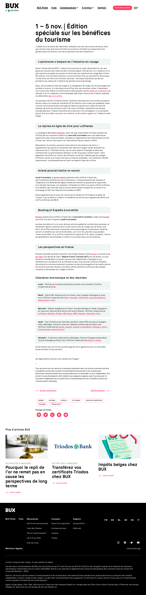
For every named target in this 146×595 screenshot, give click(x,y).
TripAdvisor (103, 91)
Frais (54, 8)
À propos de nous (58, 528)
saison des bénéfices (95, 401)
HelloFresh (83, 298)
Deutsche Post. (58, 330)
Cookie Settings (133, 549)
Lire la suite (15, 493)
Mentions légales (14, 549)
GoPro (104, 327)
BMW (75, 314)
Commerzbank (44, 330)
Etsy (98, 314)
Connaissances (68, 8)
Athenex (90, 340)
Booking (51, 314)
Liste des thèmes (34, 528)
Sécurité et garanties (60, 524)
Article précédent (48, 391)
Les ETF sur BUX (34, 538)
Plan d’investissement (36, 533)
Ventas (98, 340)
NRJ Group (67, 314)
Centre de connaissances (37, 524)
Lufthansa (42, 314)
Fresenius (73, 298)
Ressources (32, 519)
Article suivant (98, 391)
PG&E (53, 287)
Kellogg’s (97, 327)
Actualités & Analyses (18, 464)
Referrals (77, 528)
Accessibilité (78, 524)
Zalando (81, 314)
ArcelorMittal (86, 327)
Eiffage (59, 314)
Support (102, 8)
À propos (87, 8)
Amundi (76, 327)
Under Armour (44, 300)
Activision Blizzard (97, 298)
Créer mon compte (122, 8)
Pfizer (65, 298)
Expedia (68, 327)
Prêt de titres (33, 543)
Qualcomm (90, 314)
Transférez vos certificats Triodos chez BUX (70, 473)
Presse (54, 538)
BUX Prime (42, 8)
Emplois (54, 533)
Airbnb (92, 91)
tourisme (43, 405)
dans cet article (55, 96)
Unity (53, 300)
